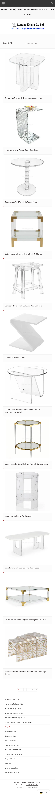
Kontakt (51, 10)
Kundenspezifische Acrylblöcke (15, 718)
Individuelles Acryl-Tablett (13, 708)
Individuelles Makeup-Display (14, 713)
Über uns (12, 10)
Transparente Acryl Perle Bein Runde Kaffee (21, 202)
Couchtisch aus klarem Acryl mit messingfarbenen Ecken (25, 620)
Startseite (4, 10)
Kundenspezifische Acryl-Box (14, 704)
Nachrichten (31, 782)
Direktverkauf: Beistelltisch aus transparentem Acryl (23, 98)
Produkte (19, 10)
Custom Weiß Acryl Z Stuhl (15, 358)
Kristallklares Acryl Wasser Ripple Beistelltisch (22, 150)
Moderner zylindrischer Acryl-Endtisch (18, 516)
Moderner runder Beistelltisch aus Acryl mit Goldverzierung (26, 464)
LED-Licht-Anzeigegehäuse (13, 754)
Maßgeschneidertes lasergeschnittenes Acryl (19, 722)
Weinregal (8, 763)
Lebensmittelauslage (11, 768)
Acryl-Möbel (9, 727)
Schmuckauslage (10, 731)
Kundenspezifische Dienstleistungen (35, 10)
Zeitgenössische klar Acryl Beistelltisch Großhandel (23, 254)
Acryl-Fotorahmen (10, 740)
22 (33, 690)
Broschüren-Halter (11, 736)
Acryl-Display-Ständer (32, 785)
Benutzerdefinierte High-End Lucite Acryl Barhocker (23, 306)
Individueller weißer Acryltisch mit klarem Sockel (22, 568)
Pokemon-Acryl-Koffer (12, 745)
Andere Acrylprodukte (12, 772)
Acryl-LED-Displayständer (13, 750)
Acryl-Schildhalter (10, 759)
